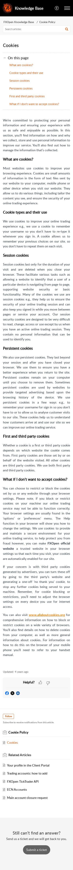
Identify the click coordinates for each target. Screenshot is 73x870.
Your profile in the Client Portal (28, 765)
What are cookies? (21, 65)
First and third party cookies (27, 96)
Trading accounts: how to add (27, 773)
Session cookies (19, 80)
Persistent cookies (21, 88)
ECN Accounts (17, 789)
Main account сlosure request (27, 798)
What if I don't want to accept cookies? (34, 104)
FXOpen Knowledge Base (19, 22)
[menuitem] (57, 8)
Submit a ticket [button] (36, 850)
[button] (67, 8)
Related (19, 755)
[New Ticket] (36, 850)
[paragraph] (36, 392)
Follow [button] (8, 716)
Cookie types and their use (26, 73)
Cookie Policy (47, 22)
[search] (36, 29)
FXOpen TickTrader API (23, 781)
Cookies (12, 742)
